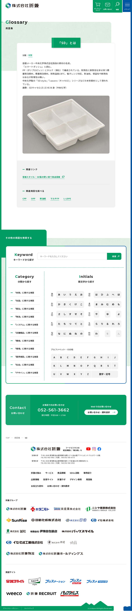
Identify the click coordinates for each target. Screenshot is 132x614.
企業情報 (35, 480)
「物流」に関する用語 (24, 317)
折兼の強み (36, 473)
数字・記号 (104, 374)
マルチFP (54, 198)
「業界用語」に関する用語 (26, 357)
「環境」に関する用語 (24, 349)
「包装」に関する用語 (24, 300)
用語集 (17, 438)
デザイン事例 (78, 480)
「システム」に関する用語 (26, 325)
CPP (25, 198)
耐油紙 (43, 198)
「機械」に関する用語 (24, 341)
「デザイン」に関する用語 (26, 373)
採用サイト (49, 480)
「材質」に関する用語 (24, 292)
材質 (30, 55)
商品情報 (63, 473)
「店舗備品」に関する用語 (26, 333)
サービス (50, 473)
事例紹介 (90, 473)
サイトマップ (29, 610)
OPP (33, 198)
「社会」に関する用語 (24, 365)
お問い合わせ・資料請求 (99, 413)
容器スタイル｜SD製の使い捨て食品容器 (42, 176)
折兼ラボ (63, 480)
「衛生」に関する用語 (24, 309)
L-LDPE (67, 198)
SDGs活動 (77, 473)
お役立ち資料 (37, 487)
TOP (8, 438)
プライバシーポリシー (11, 610)
